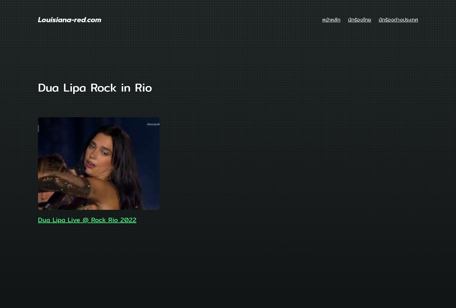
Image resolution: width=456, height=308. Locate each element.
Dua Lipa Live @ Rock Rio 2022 (87, 220)
